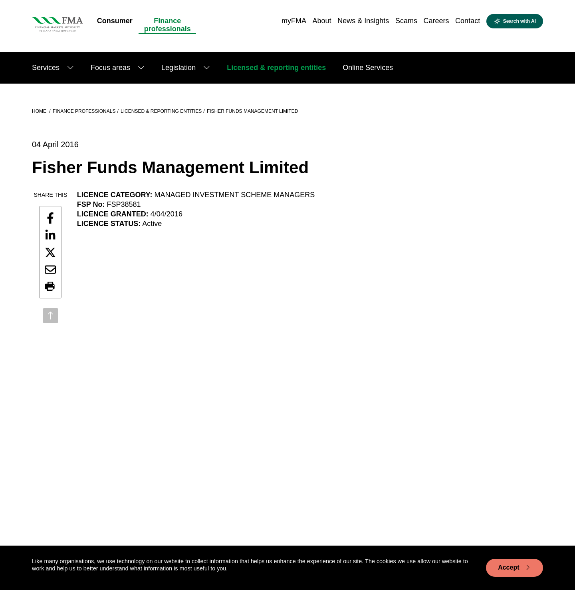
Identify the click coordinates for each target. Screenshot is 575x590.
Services (45, 68)
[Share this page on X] (50, 252)
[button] (50, 286)
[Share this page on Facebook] (50, 218)
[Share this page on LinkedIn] (50, 235)
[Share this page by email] (50, 269)
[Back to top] (50, 315)
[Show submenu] (70, 68)
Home (40, 111)
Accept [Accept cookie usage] (514, 568)
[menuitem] (115, 23)
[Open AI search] (514, 21)
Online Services (368, 68)
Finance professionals (84, 111)
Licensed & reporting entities (276, 68)
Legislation (178, 68)
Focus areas (110, 68)
